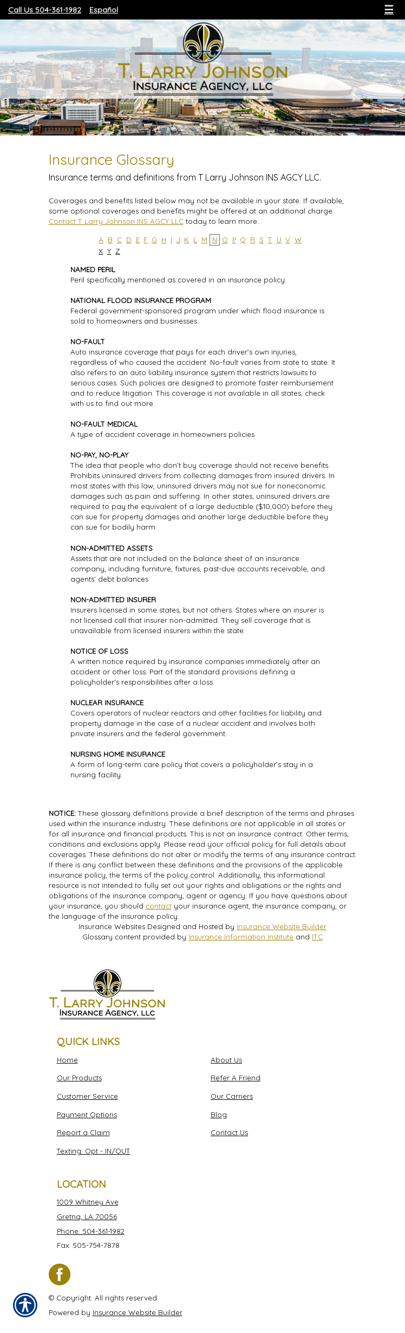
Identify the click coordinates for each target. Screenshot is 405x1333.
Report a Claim (83, 1132)
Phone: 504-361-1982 (91, 1231)
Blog (219, 1114)
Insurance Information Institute (240, 936)
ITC (317, 936)
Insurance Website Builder (281, 926)
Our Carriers (232, 1096)
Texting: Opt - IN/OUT (93, 1151)
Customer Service (87, 1096)
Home (67, 1059)
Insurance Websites (112, 926)
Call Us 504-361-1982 (44, 10)
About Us (226, 1059)
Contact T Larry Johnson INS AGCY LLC (116, 221)
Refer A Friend (235, 1077)
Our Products (79, 1077)
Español (103, 10)
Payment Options (87, 1114)
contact (159, 905)
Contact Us (229, 1132)
